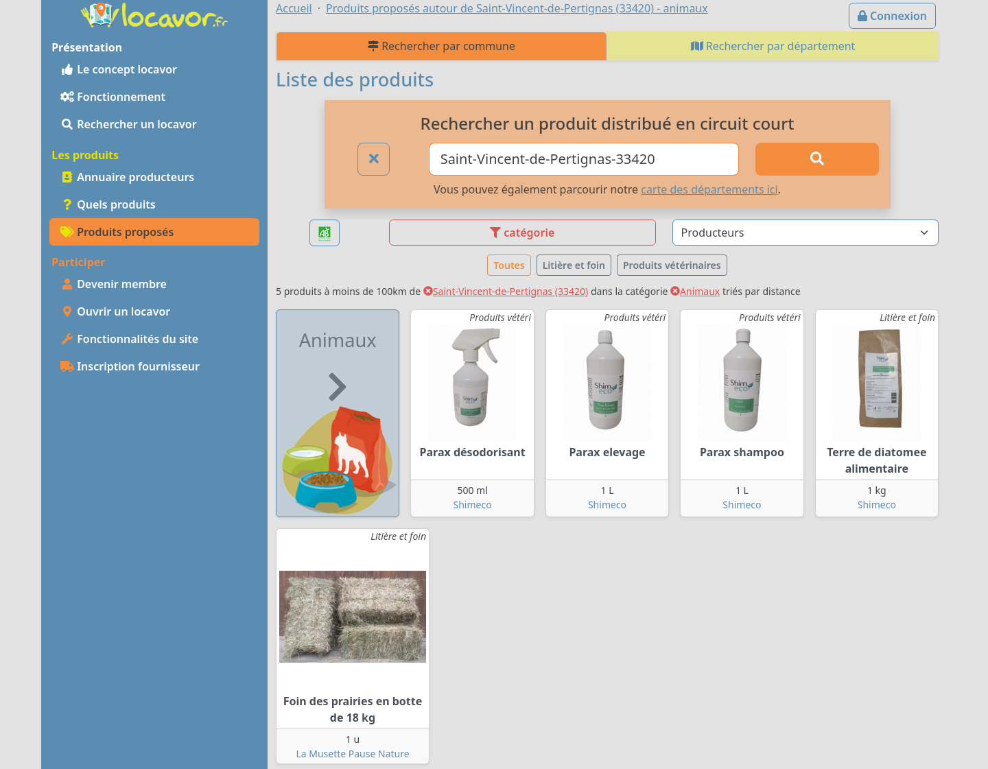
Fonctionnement (112, 96)
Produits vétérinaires (672, 265)
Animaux (695, 291)
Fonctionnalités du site (129, 338)
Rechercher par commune (441, 46)
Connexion (892, 15)
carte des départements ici (709, 189)
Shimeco (473, 504)
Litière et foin (574, 265)
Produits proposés (117, 231)
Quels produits (108, 204)
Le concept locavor (118, 69)
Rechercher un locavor (128, 124)
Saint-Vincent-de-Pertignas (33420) (506, 291)
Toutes (508, 265)
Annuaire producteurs (127, 177)
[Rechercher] (817, 159)
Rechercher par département (773, 46)
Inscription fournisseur (130, 366)
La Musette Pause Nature (352, 753)
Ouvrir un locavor (115, 311)
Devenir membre (113, 284)
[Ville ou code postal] (584, 159)
